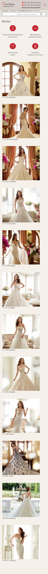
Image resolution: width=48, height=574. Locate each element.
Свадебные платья (26, 11)
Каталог (13, 11)
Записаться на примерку (31, 7)
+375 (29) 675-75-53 (34, 3)
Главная (5, 11)
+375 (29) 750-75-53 (34, 5)
